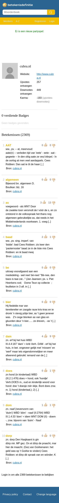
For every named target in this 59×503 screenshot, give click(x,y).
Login (52, 21)
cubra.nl (17, 168)
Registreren (40, 21)
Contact (27, 494)
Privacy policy (10, 494)
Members (8, 21)
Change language (46, 494)
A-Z (18, 21)
